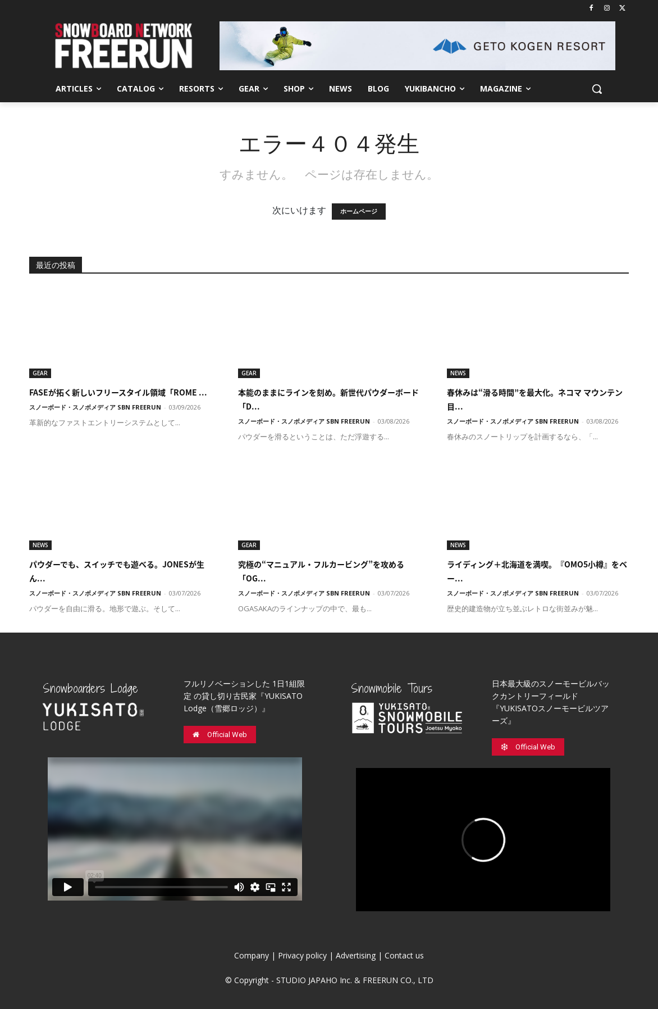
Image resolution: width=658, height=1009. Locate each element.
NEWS (458, 373)
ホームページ (358, 211)
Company (251, 955)
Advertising (356, 955)
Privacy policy (302, 955)
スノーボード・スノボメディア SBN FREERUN (95, 407)
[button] (596, 88)
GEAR (40, 373)
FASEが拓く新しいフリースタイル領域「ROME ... (118, 392)
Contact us (404, 955)
